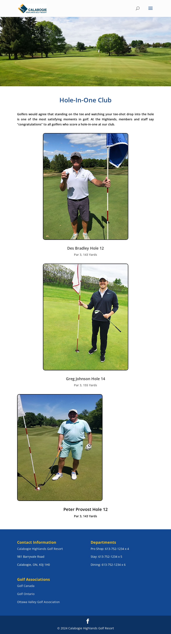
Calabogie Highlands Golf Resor (39, 549)
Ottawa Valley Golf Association (38, 602)
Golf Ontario (25, 594)
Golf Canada (25, 586)
